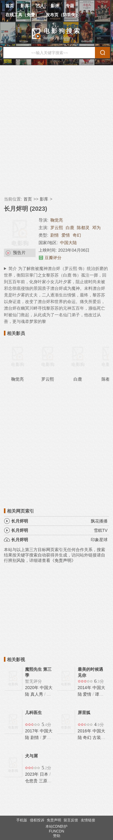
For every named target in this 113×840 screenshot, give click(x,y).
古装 (97, 737)
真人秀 (36, 694)
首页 (9, 5)
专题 (70, 5)
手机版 (21, 820)
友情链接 (88, 820)
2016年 (85, 730)
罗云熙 (56, 227)
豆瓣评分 (53, 257)
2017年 (32, 730)
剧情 (54, 235)
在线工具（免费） (22, 14)
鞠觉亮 (56, 220)
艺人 (40, 5)
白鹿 (70, 227)
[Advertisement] (56, 130)
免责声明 (54, 820)
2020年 (32, 687)
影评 (55, 5)
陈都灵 (83, 227)
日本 (44, 774)
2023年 (32, 774)
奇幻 (77, 235)
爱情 (65, 235)
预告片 (19, 252)
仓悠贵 (31, 780)
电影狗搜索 (62, 31)
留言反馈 (71, 820)
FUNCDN (56, 831)
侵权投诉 (37, 820)
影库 (24, 5)
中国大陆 (68, 242)
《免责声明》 (63, 560)
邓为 (96, 227)
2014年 (85, 687)
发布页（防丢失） (63, 14)
